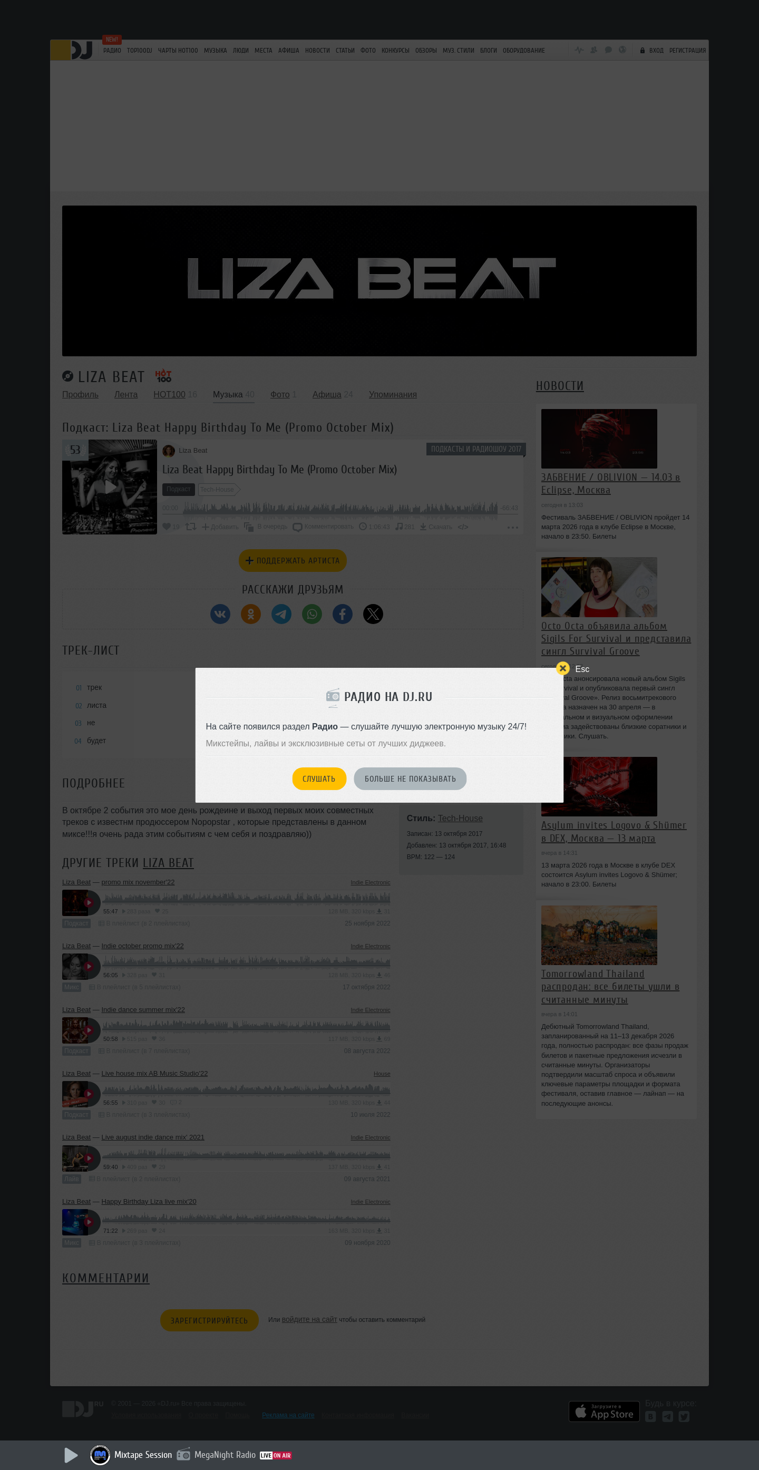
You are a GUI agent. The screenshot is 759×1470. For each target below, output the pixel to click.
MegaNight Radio (225, 1454)
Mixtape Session (143, 1454)
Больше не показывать (410, 779)
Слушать (319, 779)
